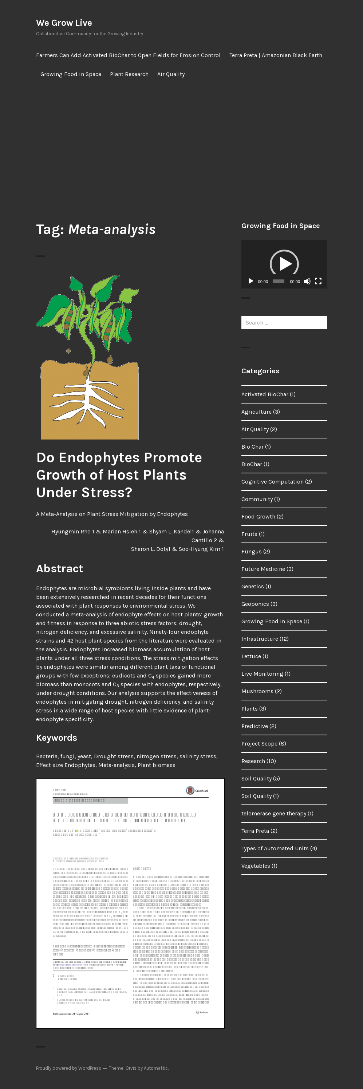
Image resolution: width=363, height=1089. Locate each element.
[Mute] (307, 281)
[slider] (278, 281)
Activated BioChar (264, 394)
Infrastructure (259, 638)
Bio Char (252, 446)
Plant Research (129, 74)
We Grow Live (64, 22)
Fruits (249, 533)
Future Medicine (263, 568)
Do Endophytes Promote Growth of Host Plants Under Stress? (119, 475)
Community (257, 499)
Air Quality (171, 74)
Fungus (251, 551)
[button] (284, 264)
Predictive (254, 726)
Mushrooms (257, 691)
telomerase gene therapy (273, 813)
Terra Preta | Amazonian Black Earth (275, 55)
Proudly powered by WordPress (68, 1068)
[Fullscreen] (318, 281)
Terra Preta (255, 830)
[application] (284, 264)
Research (253, 761)
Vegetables (255, 865)
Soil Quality (256, 778)
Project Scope (259, 743)
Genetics (252, 586)
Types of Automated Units (275, 848)
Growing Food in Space (70, 74)
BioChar (251, 464)
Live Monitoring (262, 673)
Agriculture (256, 411)
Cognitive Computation (272, 481)
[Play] (251, 281)
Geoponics (255, 603)
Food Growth (258, 516)
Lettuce (251, 656)
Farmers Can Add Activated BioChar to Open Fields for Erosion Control (128, 55)
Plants (249, 708)
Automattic (156, 1068)
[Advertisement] (183, 152)
